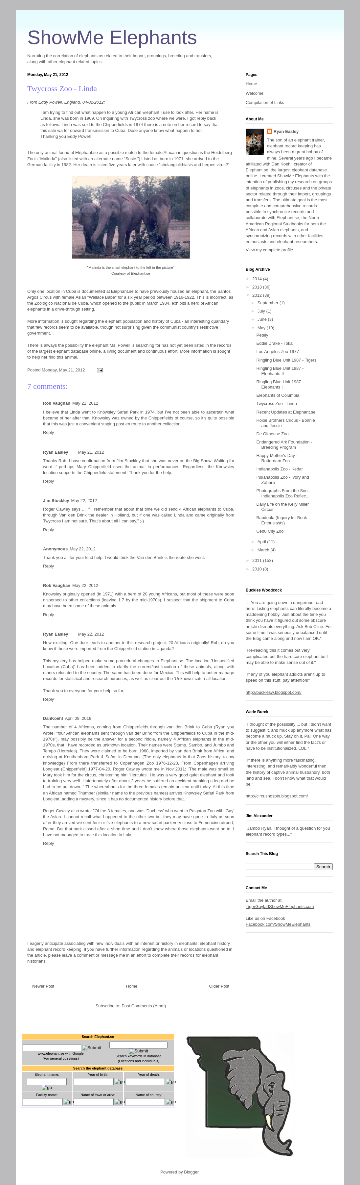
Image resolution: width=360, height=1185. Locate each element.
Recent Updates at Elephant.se (285, 412)
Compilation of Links (265, 102)
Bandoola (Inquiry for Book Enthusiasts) (281, 520)
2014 (257, 278)
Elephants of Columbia (277, 395)
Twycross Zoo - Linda (62, 88)
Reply (48, 432)
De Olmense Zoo (272, 433)
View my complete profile (269, 249)
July (262, 311)
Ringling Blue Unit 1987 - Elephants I (280, 384)
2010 (257, 569)
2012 (257, 295)
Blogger (191, 1172)
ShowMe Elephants (112, 37)
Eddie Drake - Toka (274, 343)
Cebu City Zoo (269, 531)
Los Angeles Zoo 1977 (277, 351)
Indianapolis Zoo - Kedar (279, 468)
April (262, 541)
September (269, 302)
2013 (257, 287)
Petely (262, 335)
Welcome (254, 93)
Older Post (219, 986)
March (264, 549)
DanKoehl (53, 718)
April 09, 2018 (78, 718)
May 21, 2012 (85, 403)
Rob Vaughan (56, 403)
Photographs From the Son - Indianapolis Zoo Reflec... (283, 493)
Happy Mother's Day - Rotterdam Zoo (276, 458)
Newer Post (43, 986)
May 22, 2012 (84, 500)
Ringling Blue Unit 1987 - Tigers (286, 360)
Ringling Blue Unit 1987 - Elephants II (280, 371)
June (263, 319)
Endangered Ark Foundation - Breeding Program (284, 445)
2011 (257, 560)
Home (132, 986)
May (262, 327)
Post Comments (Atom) (144, 1005)
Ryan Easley (55, 452)
